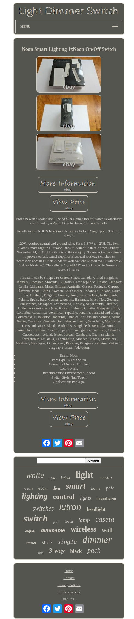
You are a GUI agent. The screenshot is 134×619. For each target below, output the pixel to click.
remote (28, 489)
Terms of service (69, 592)
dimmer (97, 540)
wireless (83, 529)
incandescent (106, 499)
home (96, 488)
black (76, 551)
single (67, 542)
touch (69, 521)
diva (56, 488)
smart (75, 486)
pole (110, 488)
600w (42, 488)
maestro (105, 477)
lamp (84, 520)
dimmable (53, 530)
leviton (65, 478)
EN (65, 599)
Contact (68, 578)
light (84, 475)
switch (36, 518)
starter (31, 543)
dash (40, 552)
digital (30, 531)
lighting (35, 496)
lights (85, 498)
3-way (57, 550)
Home (69, 571)
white (35, 475)
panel (56, 522)
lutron (70, 507)
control (64, 497)
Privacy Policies (68, 585)
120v (52, 478)
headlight (96, 509)
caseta (104, 519)
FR (72, 599)
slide (47, 542)
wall (107, 529)
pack (93, 550)
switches (43, 508)
